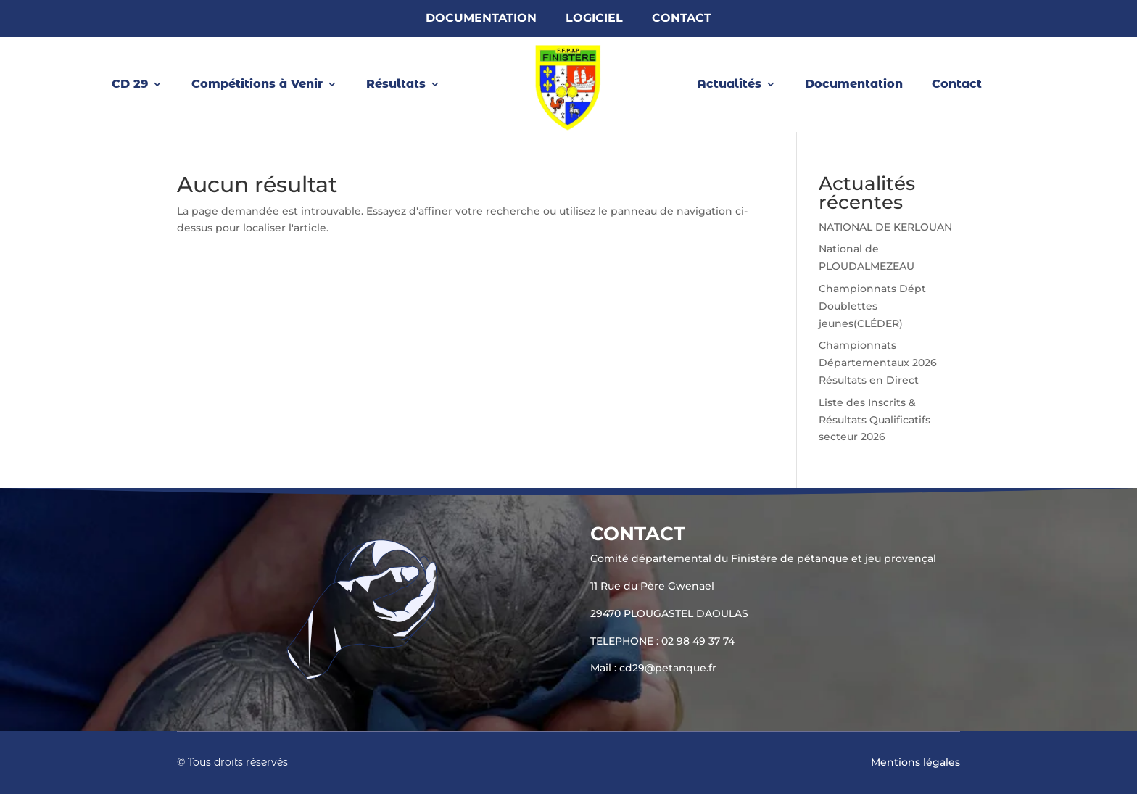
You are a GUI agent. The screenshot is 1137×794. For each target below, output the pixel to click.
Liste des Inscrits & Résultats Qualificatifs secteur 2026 (874, 420)
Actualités (729, 85)
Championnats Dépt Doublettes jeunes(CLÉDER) (872, 306)
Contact (681, 19)
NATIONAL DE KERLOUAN (885, 226)
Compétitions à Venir (257, 85)
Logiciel (594, 19)
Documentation (481, 19)
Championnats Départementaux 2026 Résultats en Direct (878, 362)
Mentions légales (915, 762)
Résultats (396, 85)
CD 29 (130, 85)
